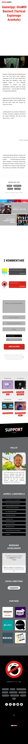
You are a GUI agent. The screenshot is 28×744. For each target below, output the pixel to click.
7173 (16, 682)
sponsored (22, 692)
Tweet (3, 201)
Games (9, 185)
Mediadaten (13, 692)
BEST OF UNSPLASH (20, 378)
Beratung (5, 695)
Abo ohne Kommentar (14, 339)
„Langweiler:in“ (12, 558)
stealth (17, 188)
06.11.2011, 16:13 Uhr (14, 286)
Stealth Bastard (21, 74)
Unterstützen (21, 689)
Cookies (23, 695)
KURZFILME (20, 399)
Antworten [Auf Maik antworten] (22, 286)
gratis (10, 188)
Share (10, 201)
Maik (4, 287)
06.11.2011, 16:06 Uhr (14, 273)
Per (4, 274)
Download (17, 185)
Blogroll (5, 689)
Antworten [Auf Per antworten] (22, 273)
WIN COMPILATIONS (7, 378)
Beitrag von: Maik (14, 182)
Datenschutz (15, 695)
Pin (17, 201)
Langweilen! (14, 588)
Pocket (24, 201)
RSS (14, 698)
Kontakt (5, 692)
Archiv (13, 689)
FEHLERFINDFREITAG (7, 399)
